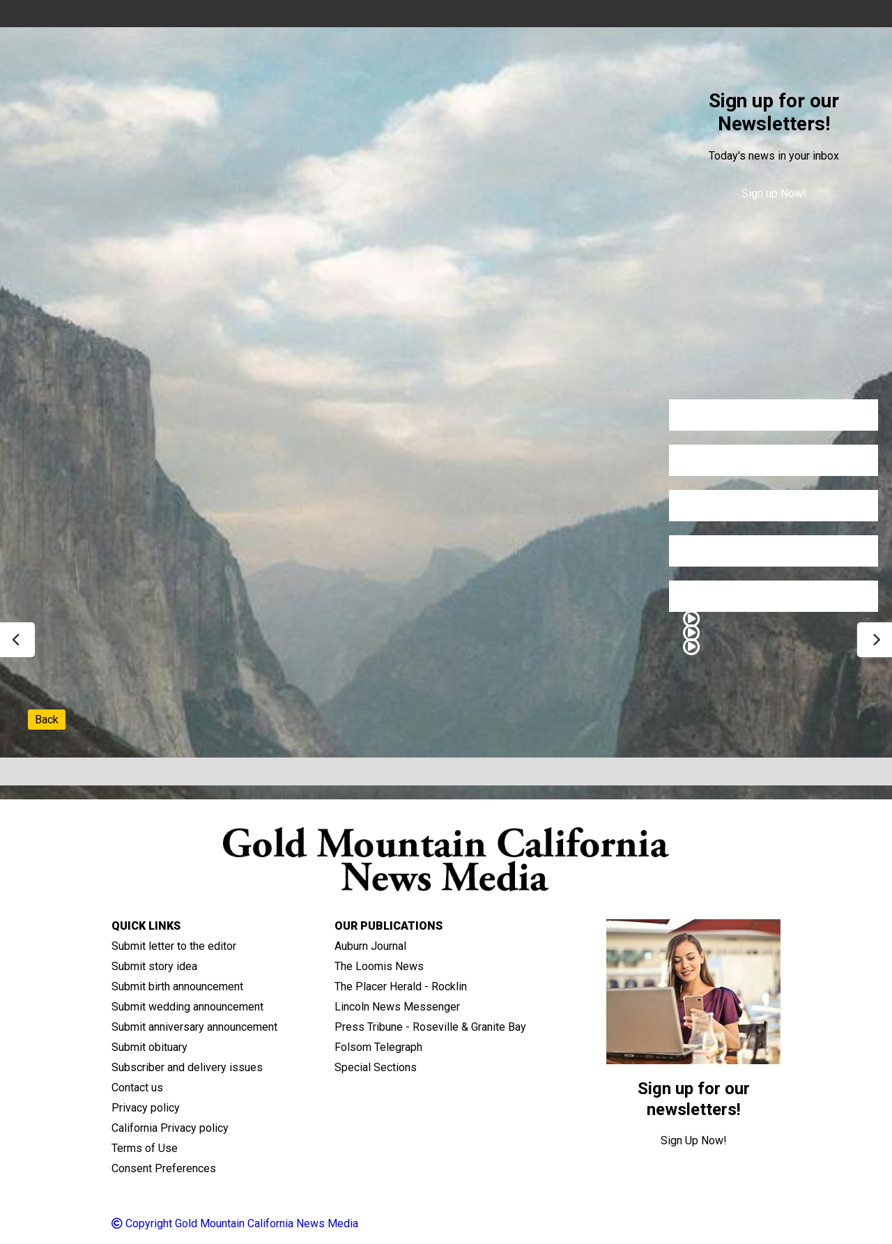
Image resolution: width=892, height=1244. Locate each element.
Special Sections (375, 1067)
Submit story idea (154, 966)
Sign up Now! (773, 193)
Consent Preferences (164, 1168)
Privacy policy (146, 1107)
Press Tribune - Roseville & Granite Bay (430, 1027)
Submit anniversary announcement (194, 1027)
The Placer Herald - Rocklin (400, 986)
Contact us (137, 1087)
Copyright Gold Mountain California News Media (235, 1223)
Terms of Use (145, 1148)
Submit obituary (149, 1047)
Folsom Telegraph (378, 1047)
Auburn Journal (370, 946)
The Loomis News (379, 966)
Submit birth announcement (177, 986)
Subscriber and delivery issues (187, 1067)
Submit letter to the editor (174, 946)
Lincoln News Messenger (397, 1006)
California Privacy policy (170, 1128)
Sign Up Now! (694, 1140)
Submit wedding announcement (187, 1006)
